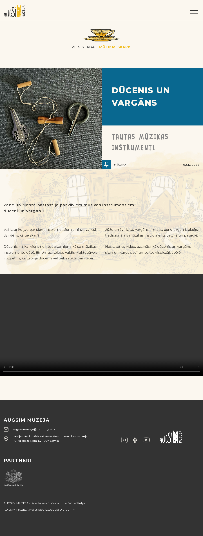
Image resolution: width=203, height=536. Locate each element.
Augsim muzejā (27, 420)
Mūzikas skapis (115, 47)
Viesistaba (83, 47)
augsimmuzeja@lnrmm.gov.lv (34, 429)
